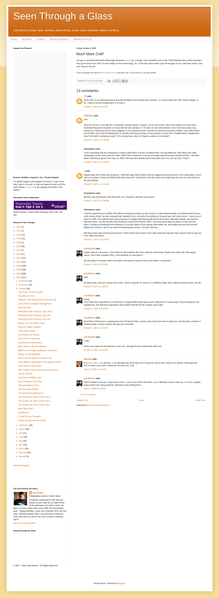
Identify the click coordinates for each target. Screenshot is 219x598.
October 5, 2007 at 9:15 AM (96, 107)
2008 (18, 273)
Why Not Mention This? (28, 385)
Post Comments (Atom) (98, 405)
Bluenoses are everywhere (30, 342)
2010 (18, 266)
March (22, 448)
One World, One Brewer (28, 335)
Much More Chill (95, 363)
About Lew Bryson (59, 39)
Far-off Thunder (25, 374)
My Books (27, 39)
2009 (18, 269)
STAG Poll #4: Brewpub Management (34, 304)
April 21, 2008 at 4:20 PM (95, 389)
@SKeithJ (88, 116)
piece (127, 60)
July (21, 433)
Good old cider (24, 307)
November (24, 285)
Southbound (23, 412)
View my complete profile (24, 523)
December (24, 281)
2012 (18, 258)
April (21, 445)
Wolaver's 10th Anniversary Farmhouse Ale (37, 300)
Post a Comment (87, 394)
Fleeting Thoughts (21, 465)
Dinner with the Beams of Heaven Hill (34, 358)
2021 (18, 231)
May (21, 441)
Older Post (200, 400)
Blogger (121, 583)
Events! (41, 39)
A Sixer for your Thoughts (29, 416)
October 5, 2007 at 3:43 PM (96, 350)
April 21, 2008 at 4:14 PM (95, 369)
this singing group (108, 73)
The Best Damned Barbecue (30, 393)
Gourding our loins (26, 296)
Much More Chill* (25, 408)
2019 (18, 238)
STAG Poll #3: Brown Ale (29, 338)
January (22, 456)
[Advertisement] (32, 477)
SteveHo (88, 359)
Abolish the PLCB (82, 39)
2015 (18, 250)
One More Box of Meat (28, 389)
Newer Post (82, 400)
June (21, 437)
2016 (18, 246)
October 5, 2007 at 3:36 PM (96, 286)
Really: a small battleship (29, 354)
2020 (18, 235)
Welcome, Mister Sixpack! (29, 327)
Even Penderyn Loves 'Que (30, 381)
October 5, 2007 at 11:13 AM (96, 184)
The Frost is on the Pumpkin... (31, 292)
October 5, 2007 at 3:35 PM (96, 264)
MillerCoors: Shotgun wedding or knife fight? (37, 350)
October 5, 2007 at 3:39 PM (96, 309)
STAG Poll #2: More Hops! (30, 366)
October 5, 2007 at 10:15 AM (96, 162)
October (22, 288)
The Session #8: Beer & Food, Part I (34, 405)
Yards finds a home (26, 331)
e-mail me (29, 187)
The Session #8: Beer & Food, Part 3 (34, 397)
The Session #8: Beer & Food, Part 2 (34, 401)
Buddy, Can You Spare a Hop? (31, 323)
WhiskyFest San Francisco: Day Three (35, 311)
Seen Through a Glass (63, 16)
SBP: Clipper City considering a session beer (38, 370)
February (23, 452)
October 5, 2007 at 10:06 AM (96, 140)
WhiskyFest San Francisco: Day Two (34, 315)
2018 (18, 242)
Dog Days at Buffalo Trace (29, 377)
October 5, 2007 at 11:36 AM (96, 200)
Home (14, 39)
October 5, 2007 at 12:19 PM (96, 239)
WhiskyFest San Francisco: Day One (34, 319)
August (22, 429)
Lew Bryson (89, 248)
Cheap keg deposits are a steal (32, 420)
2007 (18, 277)
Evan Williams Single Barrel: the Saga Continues (39, 362)
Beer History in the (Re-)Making (32, 346)
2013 (18, 254)
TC (85, 96)
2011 (18, 262)
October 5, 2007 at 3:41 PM (96, 328)
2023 (18, 227)
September (24, 425)
